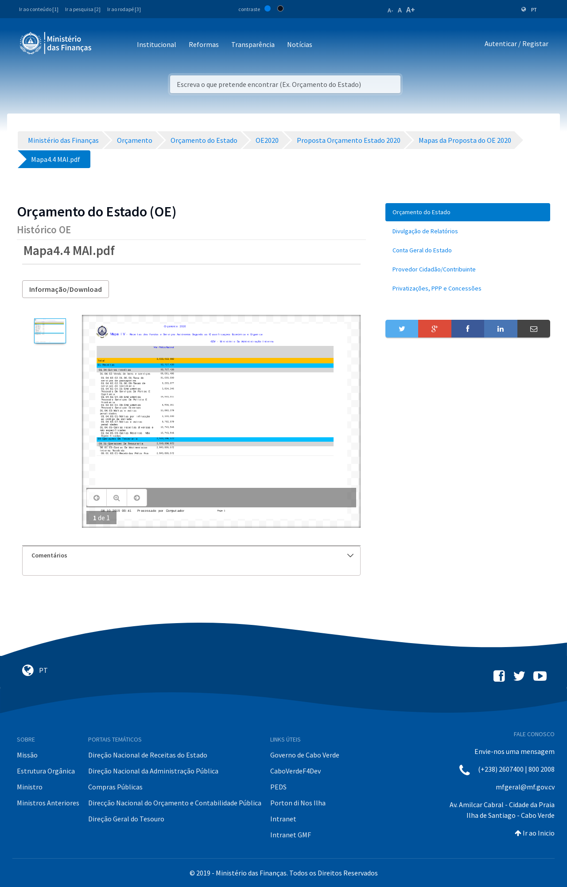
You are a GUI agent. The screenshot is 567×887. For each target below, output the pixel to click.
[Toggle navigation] (105, 45)
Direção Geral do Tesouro (126, 818)
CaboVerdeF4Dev (295, 770)
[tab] (191, 555)
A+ (410, 9)
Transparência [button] (253, 44)
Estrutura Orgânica (46, 770)
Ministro (30, 786)
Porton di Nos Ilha (298, 802)
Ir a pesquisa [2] (83, 9)
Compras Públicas (115, 786)
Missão (27, 754)
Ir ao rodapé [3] (124, 9)
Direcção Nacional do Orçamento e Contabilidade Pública (174, 802)
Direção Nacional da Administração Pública (153, 770)
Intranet (283, 818)
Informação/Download (65, 289)
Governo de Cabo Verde (304, 754)
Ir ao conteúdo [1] (38, 9)
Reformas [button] (204, 44)
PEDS (278, 786)
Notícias (299, 44)
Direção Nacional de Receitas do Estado (147, 754)
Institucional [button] (156, 44)
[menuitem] (467, 212)
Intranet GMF (290, 834)
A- (390, 10)
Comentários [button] (192, 555)
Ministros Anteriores (48, 802)
